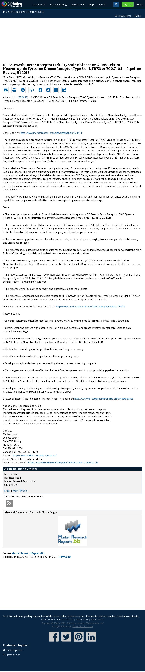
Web (15, 490)
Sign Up (127, 4)
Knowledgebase (14, 650)
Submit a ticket (12, 654)
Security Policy (48, 619)
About (101, 4)
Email (7, 490)
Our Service (39, 4)
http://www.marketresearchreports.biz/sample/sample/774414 (90, 306)
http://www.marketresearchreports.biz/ (35, 455)
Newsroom (77, 4)
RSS (139, 15)
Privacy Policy (82, 619)
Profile (24, 490)
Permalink (65, 556)
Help (91, 4)
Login (139, 4)
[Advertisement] (72, 39)
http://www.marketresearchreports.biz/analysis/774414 (51, 132)
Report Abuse (97, 619)
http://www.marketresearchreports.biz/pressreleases (103, 398)
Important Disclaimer (83, 626)
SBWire (11, 4)
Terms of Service (65, 619)
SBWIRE (23, 97)
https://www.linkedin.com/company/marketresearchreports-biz (63, 462)
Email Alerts (124, 15)
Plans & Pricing (58, 4)
